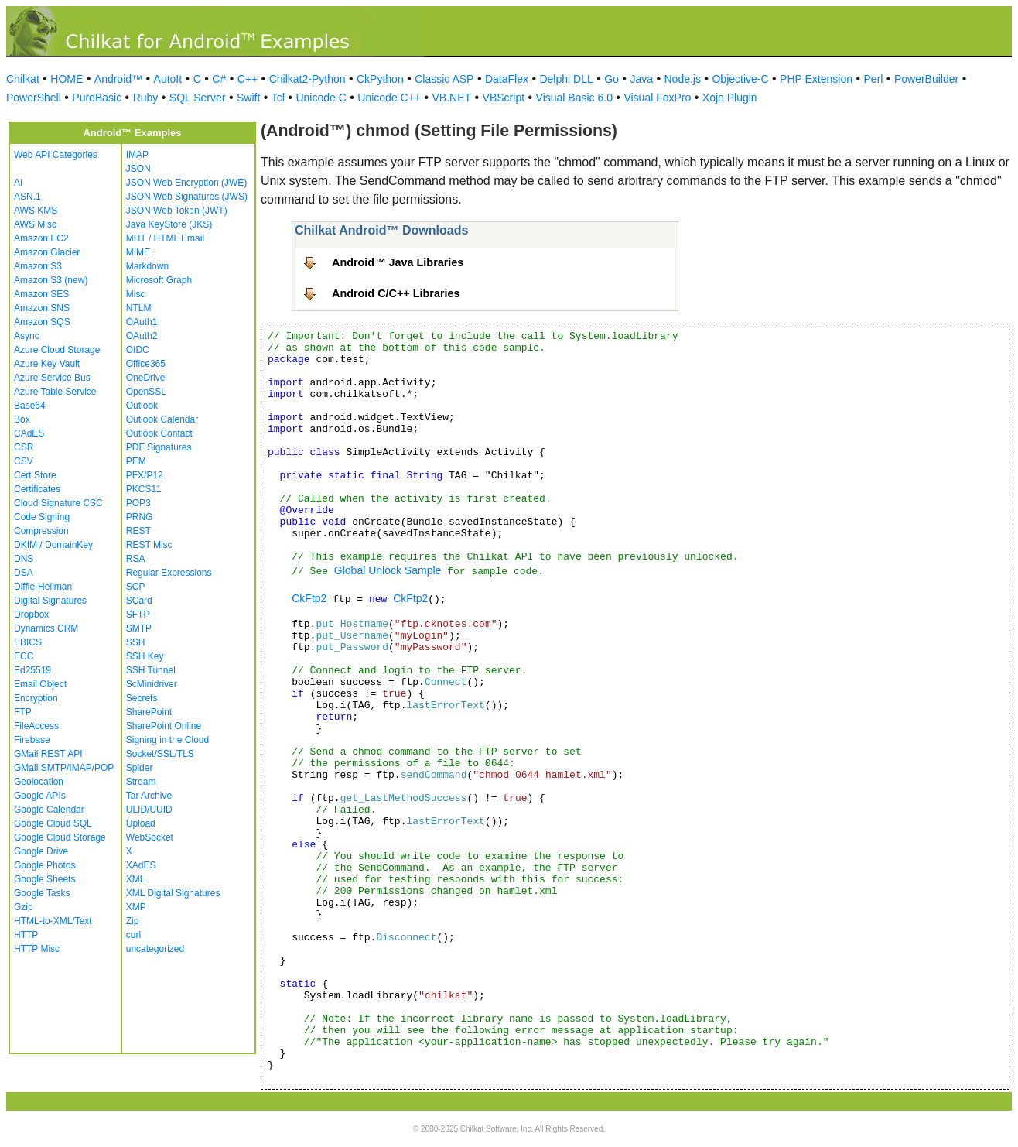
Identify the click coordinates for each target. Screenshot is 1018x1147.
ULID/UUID (149, 809)
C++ (247, 79)
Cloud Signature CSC (58, 503)
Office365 (146, 363)
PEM (136, 461)
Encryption (36, 698)
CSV (23, 461)
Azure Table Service (55, 391)
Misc (135, 294)
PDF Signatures (159, 447)
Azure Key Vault (47, 363)
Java (641, 79)
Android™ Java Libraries (397, 262)
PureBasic (96, 97)
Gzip (23, 907)
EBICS (28, 642)
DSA (23, 572)
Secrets (142, 698)
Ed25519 (32, 670)
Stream (141, 781)
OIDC (137, 349)
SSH (135, 642)
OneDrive (146, 377)
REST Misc (149, 544)
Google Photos (44, 865)
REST (138, 531)
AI (18, 182)
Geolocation (38, 781)
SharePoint (149, 712)
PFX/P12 (144, 475)
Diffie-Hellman (43, 586)
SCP (135, 586)
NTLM (139, 308)
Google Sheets (44, 879)
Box (22, 419)
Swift (248, 97)
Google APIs (40, 795)
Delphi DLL (566, 79)
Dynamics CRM (46, 628)
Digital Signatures (50, 600)
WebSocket (149, 837)
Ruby (146, 97)
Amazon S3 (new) (50, 280)
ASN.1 (27, 196)
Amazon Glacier (47, 252)
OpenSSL (146, 391)
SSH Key (145, 656)
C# (219, 79)
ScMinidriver (151, 684)
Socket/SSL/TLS (160, 753)
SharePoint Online (163, 726)
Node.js (682, 79)
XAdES (141, 865)
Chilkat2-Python (307, 79)
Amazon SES (41, 294)
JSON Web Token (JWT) (176, 210)
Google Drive (41, 851)
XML (135, 879)
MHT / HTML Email (165, 238)
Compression (41, 531)
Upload (140, 823)
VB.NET (452, 97)
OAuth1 (142, 322)
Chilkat (22, 79)
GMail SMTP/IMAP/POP (64, 767)
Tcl (278, 97)
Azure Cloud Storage (57, 349)
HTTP (26, 935)
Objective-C (740, 79)
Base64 (30, 405)
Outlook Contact (159, 433)
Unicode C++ (389, 97)
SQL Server (197, 97)
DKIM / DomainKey (53, 544)
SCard (139, 600)
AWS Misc (35, 224)
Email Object (40, 684)
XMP (136, 907)
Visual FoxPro (657, 97)
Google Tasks (42, 893)
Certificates (37, 489)
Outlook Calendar (162, 419)
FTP (23, 712)
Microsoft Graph (159, 280)
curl (133, 935)
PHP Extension (816, 79)
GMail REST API (48, 753)
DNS (23, 558)
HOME (66, 79)
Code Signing (42, 517)
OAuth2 (142, 335)
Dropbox (31, 614)
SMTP (139, 628)
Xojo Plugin (729, 97)
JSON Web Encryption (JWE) (186, 182)
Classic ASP (444, 79)
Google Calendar (49, 809)
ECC (23, 656)
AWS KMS (35, 210)
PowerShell (33, 97)
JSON (138, 168)
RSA (135, 558)
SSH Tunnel (151, 670)
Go (611, 79)
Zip (132, 921)
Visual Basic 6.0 (574, 97)
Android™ (118, 79)
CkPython (380, 79)
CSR (23, 447)
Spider (139, 767)
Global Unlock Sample (388, 570)
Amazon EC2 (41, 238)
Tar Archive (149, 795)
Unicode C (320, 97)
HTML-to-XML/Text (53, 921)
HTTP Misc (37, 948)
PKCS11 (144, 489)
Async (26, 335)
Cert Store (35, 475)
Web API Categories (55, 154)
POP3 (138, 503)
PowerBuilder (926, 79)
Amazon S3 (38, 266)
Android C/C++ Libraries (396, 293)
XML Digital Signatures (173, 893)
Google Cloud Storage (60, 837)
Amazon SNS (42, 308)
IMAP (137, 154)
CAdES (29, 433)
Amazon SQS (42, 322)
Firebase (32, 739)
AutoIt (168, 79)
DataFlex (506, 79)
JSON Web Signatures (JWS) (187, 196)
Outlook (142, 405)
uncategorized (155, 948)
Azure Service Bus (52, 377)
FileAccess (36, 726)
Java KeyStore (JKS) (169, 224)
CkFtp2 (309, 598)
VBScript (503, 97)
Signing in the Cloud (167, 739)
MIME (138, 252)
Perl (873, 79)
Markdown (147, 266)
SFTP (138, 614)
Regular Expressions (169, 572)
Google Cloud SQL (53, 823)
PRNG (139, 517)
